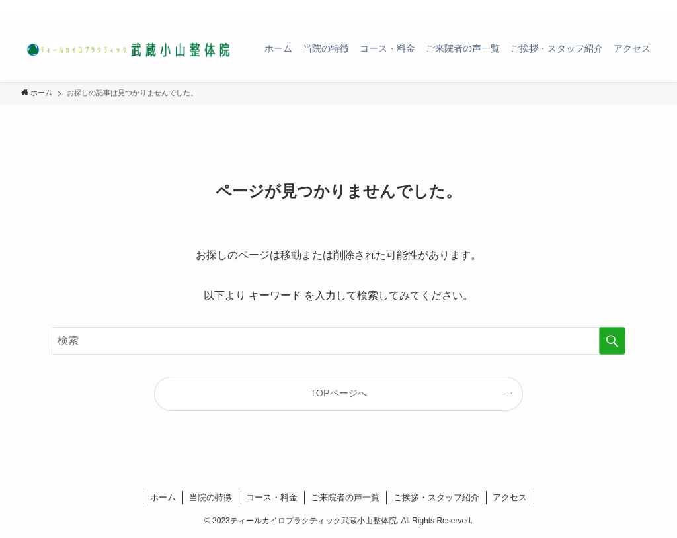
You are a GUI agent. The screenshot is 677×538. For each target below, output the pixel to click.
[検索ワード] (338, 341)
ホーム (163, 497)
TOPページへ (338, 393)
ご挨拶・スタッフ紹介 (436, 497)
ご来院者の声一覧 (345, 497)
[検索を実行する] (612, 341)
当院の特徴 (210, 497)
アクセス (510, 497)
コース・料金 (272, 497)
